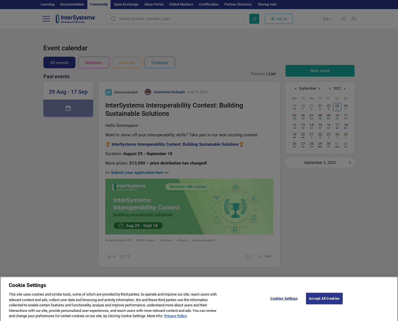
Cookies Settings (284, 303)
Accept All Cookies (324, 303)
